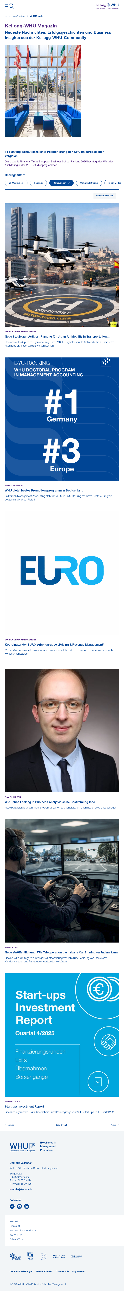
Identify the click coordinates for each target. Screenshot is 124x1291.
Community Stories (89, 183)
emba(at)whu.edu (22, 1189)
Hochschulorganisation (22, 1231)
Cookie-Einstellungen (21, 1271)
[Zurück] (9, 1125)
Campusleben (59, 183)
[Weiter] (115, 1125)
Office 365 (15, 1240)
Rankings (38, 183)
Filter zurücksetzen (104, 196)
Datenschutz (62, 1271)
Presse (13, 1226)
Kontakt (14, 1222)
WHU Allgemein (16, 183)
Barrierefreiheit (44, 1271)
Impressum (78, 1271)
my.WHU (15, 1235)
